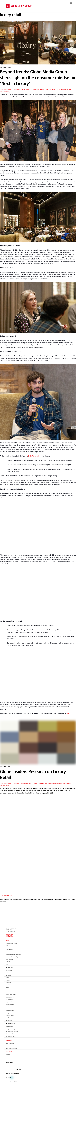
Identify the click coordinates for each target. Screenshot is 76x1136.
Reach (7, 940)
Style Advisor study (35, 456)
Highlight (16, 89)
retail (7, 785)
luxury (58, 89)
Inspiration (9, 1040)
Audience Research (45, 89)
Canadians (41, 783)
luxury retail (64, 89)
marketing (7, 92)
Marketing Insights (24, 89)
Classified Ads (9, 1062)
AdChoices (8, 1077)
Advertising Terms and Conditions (14, 1070)
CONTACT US (9, 1051)
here (68, 713)
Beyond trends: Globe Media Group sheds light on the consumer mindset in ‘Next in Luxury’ (37, 77)
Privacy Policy (9, 1066)
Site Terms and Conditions (12, 1073)
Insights (54, 89)
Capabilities (9, 991)
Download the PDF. (6, 895)
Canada (35, 783)
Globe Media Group (5, 89)
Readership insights (58, 783)
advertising (36, 89)
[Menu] (71, 3)
